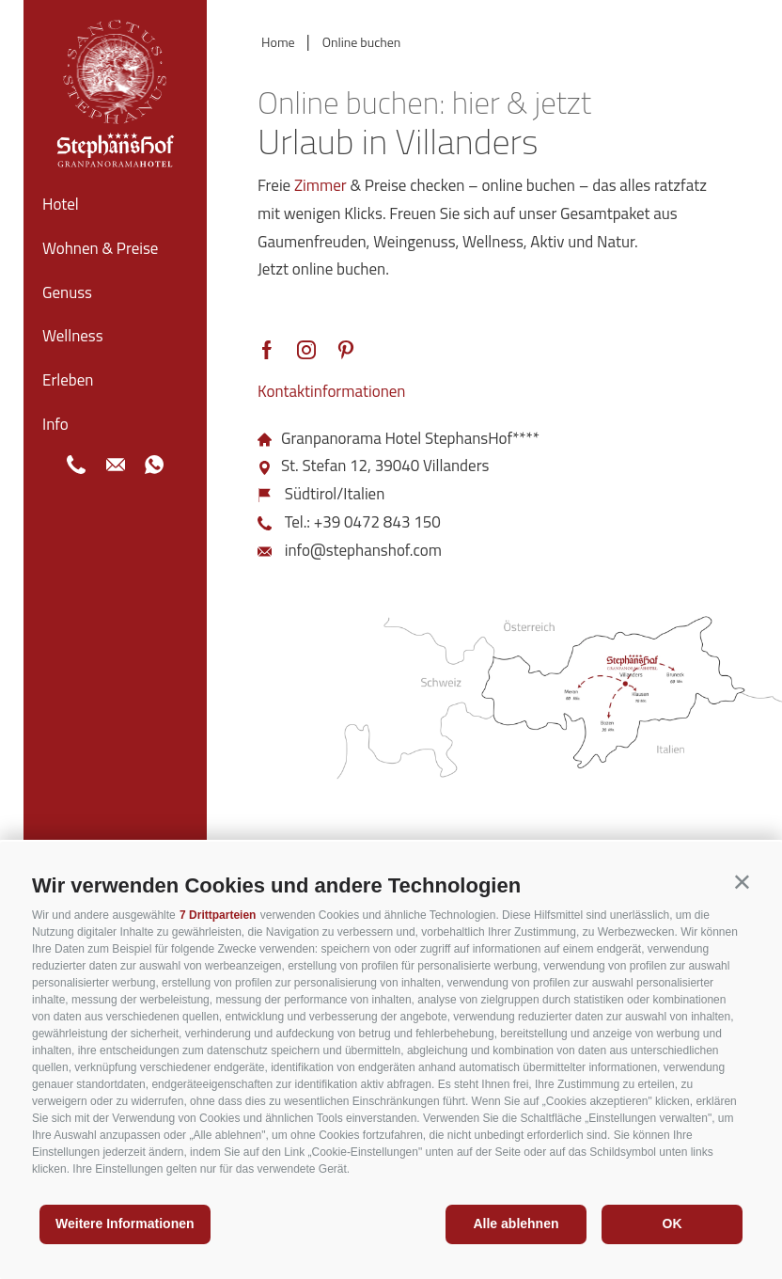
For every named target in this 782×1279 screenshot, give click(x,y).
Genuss (67, 292)
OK (672, 1223)
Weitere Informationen (125, 1223)
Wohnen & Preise (100, 248)
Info (55, 424)
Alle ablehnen (515, 1223)
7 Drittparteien (218, 915)
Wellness (72, 336)
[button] (742, 882)
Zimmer (320, 185)
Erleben (67, 380)
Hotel (60, 204)
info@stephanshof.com (363, 550)
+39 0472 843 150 (377, 522)
